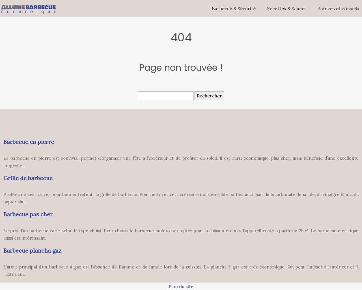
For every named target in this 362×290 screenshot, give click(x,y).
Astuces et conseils (338, 8)
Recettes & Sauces (287, 8)
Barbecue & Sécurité (234, 8)
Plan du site (181, 286)
